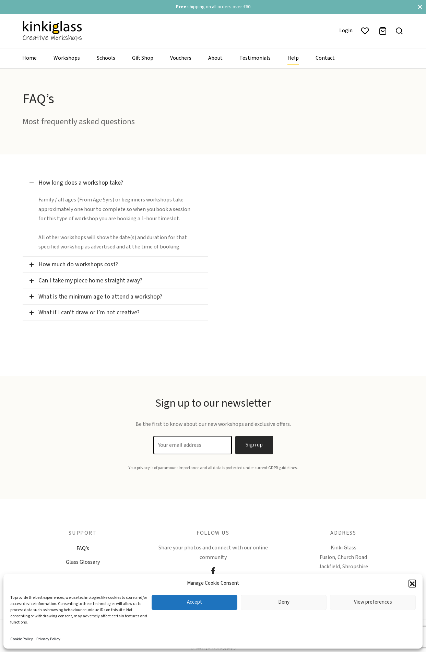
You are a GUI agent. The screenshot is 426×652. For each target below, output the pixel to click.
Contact (325, 58)
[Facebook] (213, 572)
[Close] (420, 6)
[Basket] (383, 31)
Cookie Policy (21, 639)
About (215, 58)
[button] (412, 583)
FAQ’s (82, 548)
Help (293, 58)
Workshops (67, 58)
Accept (194, 602)
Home (29, 58)
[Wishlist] (365, 31)
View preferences (373, 602)
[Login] (346, 30)
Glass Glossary (83, 562)
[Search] (399, 31)
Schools (106, 58)
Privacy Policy (48, 639)
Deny (283, 602)
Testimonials (255, 58)
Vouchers (180, 58)
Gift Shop (142, 58)
